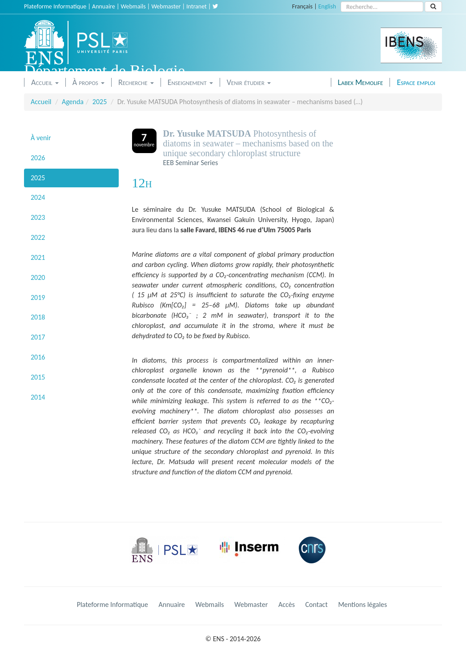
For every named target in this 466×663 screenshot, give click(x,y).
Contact (316, 604)
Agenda (73, 101)
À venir (41, 137)
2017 (38, 337)
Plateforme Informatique (55, 6)
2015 (38, 377)
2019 (38, 297)
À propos (88, 82)
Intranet (196, 6)
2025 (99, 101)
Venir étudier (249, 82)
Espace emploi (416, 82)
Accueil (45, 82)
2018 (38, 317)
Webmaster (166, 6)
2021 (38, 257)
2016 (38, 357)
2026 (38, 158)
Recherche (136, 82)
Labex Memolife (360, 82)
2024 (38, 197)
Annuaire (103, 6)
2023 (38, 217)
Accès (286, 604)
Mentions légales (362, 604)
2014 (38, 397)
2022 (38, 237)
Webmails (133, 6)
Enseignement (190, 82)
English (327, 6)
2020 (38, 277)
